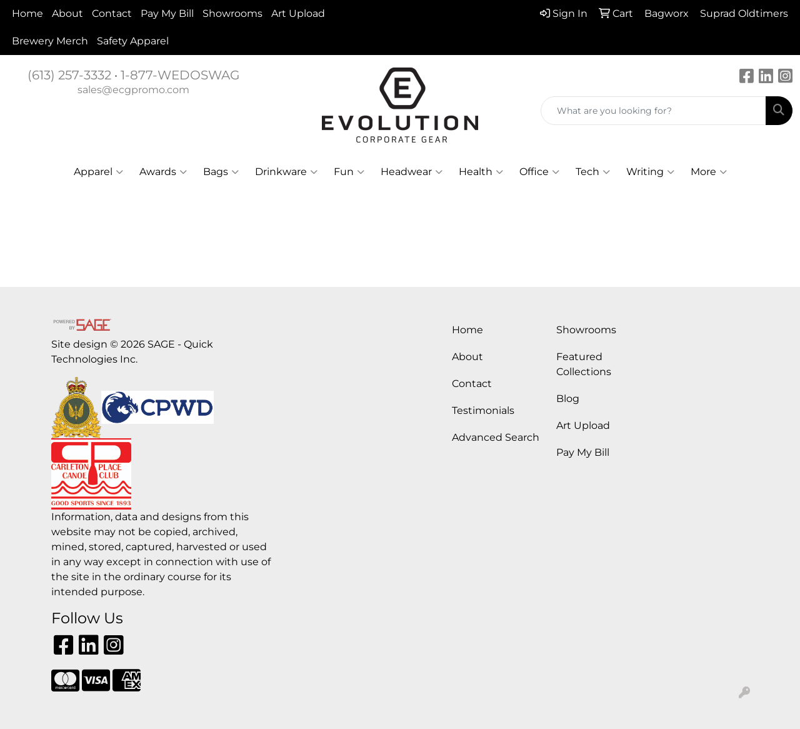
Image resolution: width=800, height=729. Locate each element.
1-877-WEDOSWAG (180, 75)
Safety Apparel (133, 41)
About (67, 13)
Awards (163, 171)
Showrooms (232, 13)
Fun (349, 171)
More (709, 171)
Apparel (98, 171)
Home (27, 13)
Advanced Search (495, 437)
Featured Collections (583, 364)
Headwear (411, 171)
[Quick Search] (653, 110)
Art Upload (298, 13)
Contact (112, 13)
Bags (221, 171)
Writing (650, 171)
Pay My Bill (167, 13)
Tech (593, 171)
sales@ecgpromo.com (133, 90)
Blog (567, 399)
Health (481, 171)
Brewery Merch (50, 41)
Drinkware (286, 171)
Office (539, 171)
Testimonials (483, 410)
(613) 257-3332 (69, 75)
